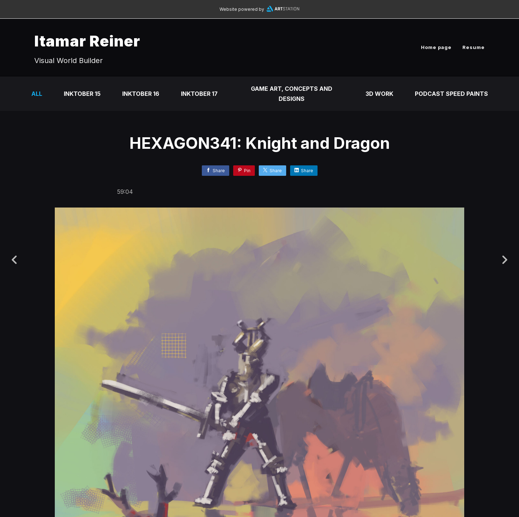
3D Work (379, 93)
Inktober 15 (82, 93)
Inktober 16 (140, 93)
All (36, 93)
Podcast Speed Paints (451, 93)
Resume (473, 47)
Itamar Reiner (87, 41)
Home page (436, 47)
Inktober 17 (199, 93)
